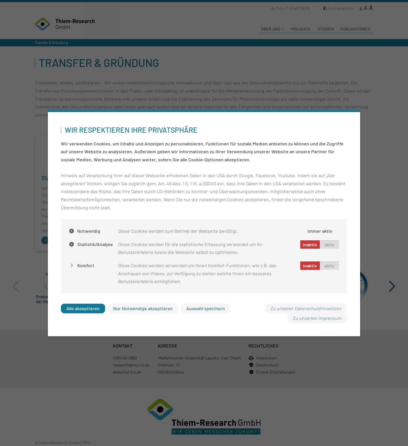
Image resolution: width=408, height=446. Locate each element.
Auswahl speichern (205, 308)
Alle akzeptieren (83, 308)
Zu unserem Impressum (317, 318)
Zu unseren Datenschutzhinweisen (306, 308)
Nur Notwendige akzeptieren (143, 308)
